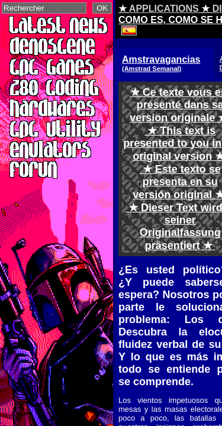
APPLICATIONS (164, 9)
